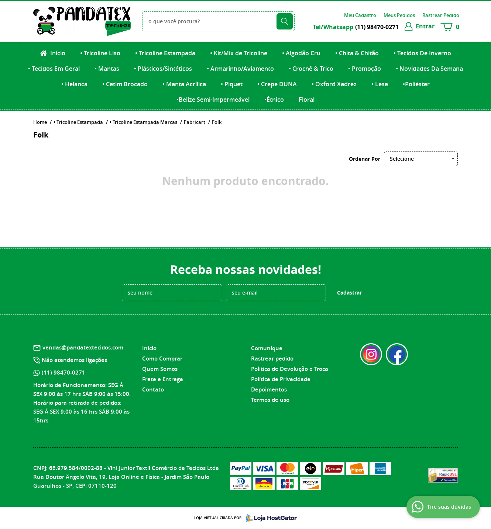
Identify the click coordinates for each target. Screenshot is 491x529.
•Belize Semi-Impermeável (213, 99)
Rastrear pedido (272, 358)
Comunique (266, 348)
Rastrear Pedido (440, 15)
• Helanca (74, 84)
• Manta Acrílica (184, 84)
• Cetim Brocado (125, 84)
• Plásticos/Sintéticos (163, 69)
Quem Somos (160, 369)
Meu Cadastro (360, 15)
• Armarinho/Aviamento (240, 69)
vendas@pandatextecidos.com (82, 347)
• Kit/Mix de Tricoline (238, 53)
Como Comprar (162, 358)
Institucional (161, 335)
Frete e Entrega (162, 379)
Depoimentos (269, 389)
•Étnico (274, 99)
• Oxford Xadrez (334, 84)
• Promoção (364, 69)
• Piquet (232, 84)
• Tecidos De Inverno (422, 53)
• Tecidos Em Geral (54, 69)
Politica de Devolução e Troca (289, 369)
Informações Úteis (277, 335)
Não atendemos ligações (74, 360)
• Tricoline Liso (100, 53)
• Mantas (107, 69)
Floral (307, 99)
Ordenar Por (364, 158)
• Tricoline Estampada (165, 53)
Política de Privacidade (280, 379)
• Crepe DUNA (277, 84)
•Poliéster (416, 84)
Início (57, 53)
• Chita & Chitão (357, 53)
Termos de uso (270, 400)
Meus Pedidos (399, 15)
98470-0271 (377, 27)
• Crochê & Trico (311, 69)
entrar (425, 26)
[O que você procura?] (285, 21)
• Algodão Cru (301, 53)
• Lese (379, 84)
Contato (153, 389)
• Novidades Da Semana (429, 69)
